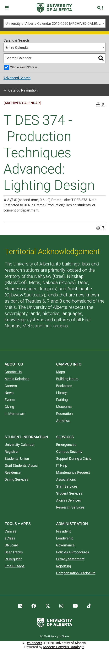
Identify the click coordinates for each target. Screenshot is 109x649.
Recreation (64, 414)
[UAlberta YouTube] (75, 606)
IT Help (61, 465)
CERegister (13, 559)
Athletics (63, 421)
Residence (13, 472)
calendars (34, 643)
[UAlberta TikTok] (89, 606)
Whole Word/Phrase (23, 67)
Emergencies (66, 445)
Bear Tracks (14, 552)
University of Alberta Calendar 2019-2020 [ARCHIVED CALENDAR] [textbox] (55, 23)
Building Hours (67, 379)
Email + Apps (15, 566)
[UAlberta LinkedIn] (20, 606)
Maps (60, 372)
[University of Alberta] (54, 8)
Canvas (10, 531)
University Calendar (20, 445)
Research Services (70, 507)
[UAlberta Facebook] (34, 606)
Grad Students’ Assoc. (22, 465)
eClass (10, 538)
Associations (66, 479)
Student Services (69, 493)
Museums (64, 407)
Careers (11, 386)
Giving (9, 407)
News (9, 393)
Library (61, 393)
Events (10, 400)
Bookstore (64, 386)
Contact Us (13, 372)
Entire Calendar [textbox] (17, 47)
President (63, 531)
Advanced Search (16, 78)
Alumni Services (68, 500)
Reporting (63, 566)
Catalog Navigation (23, 90)
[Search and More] (99, 8)
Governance (65, 545)
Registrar (12, 452)
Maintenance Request (73, 472)
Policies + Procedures (72, 552)
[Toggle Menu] (8, 8)
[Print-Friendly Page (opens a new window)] (98, 104)
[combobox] (54, 23)
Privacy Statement (70, 559)
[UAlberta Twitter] (48, 606)
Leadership (64, 538)
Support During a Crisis (73, 458)
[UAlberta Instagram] (61, 606)
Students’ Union (17, 458)
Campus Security (69, 452)
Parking (62, 400)
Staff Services (67, 486)
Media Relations (17, 379)
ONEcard (11, 545)
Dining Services (16, 479)
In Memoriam (15, 414)
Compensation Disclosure (75, 573)
